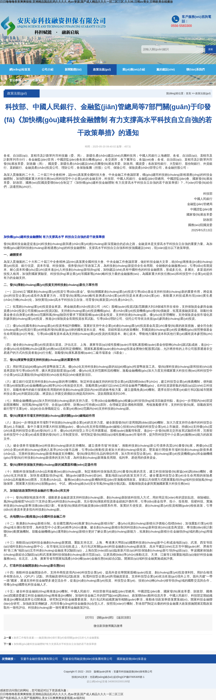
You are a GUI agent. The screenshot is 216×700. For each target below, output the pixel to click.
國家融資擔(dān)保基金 (132, 658)
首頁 (188, 93)
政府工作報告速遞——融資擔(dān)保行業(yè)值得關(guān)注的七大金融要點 (56, 637)
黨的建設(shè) (165, 69)
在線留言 (38, 80)
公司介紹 (47, 69)
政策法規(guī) (102, 69)
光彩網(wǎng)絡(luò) (101, 676)
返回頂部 (123, 617)
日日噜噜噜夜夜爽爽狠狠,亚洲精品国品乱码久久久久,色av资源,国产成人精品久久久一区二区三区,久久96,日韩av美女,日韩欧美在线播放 (86, 1)
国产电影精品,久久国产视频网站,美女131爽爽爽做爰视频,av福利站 (42, 697)
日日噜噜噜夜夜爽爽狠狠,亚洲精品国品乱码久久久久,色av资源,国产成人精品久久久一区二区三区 (61, 694)
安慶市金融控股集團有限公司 (39, 658)
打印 (89, 617)
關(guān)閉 (105, 617)
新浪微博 (105, 625)
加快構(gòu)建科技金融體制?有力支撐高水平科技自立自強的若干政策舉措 (55, 644)
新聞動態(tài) (73, 69)
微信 (96, 625)
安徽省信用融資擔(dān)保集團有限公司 (87, 658)
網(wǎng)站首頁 (19, 69)
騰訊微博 (116, 625)
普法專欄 (15, 80)
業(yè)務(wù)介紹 (133, 69)
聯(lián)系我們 (195, 69)
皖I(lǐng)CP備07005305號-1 (128, 676)
